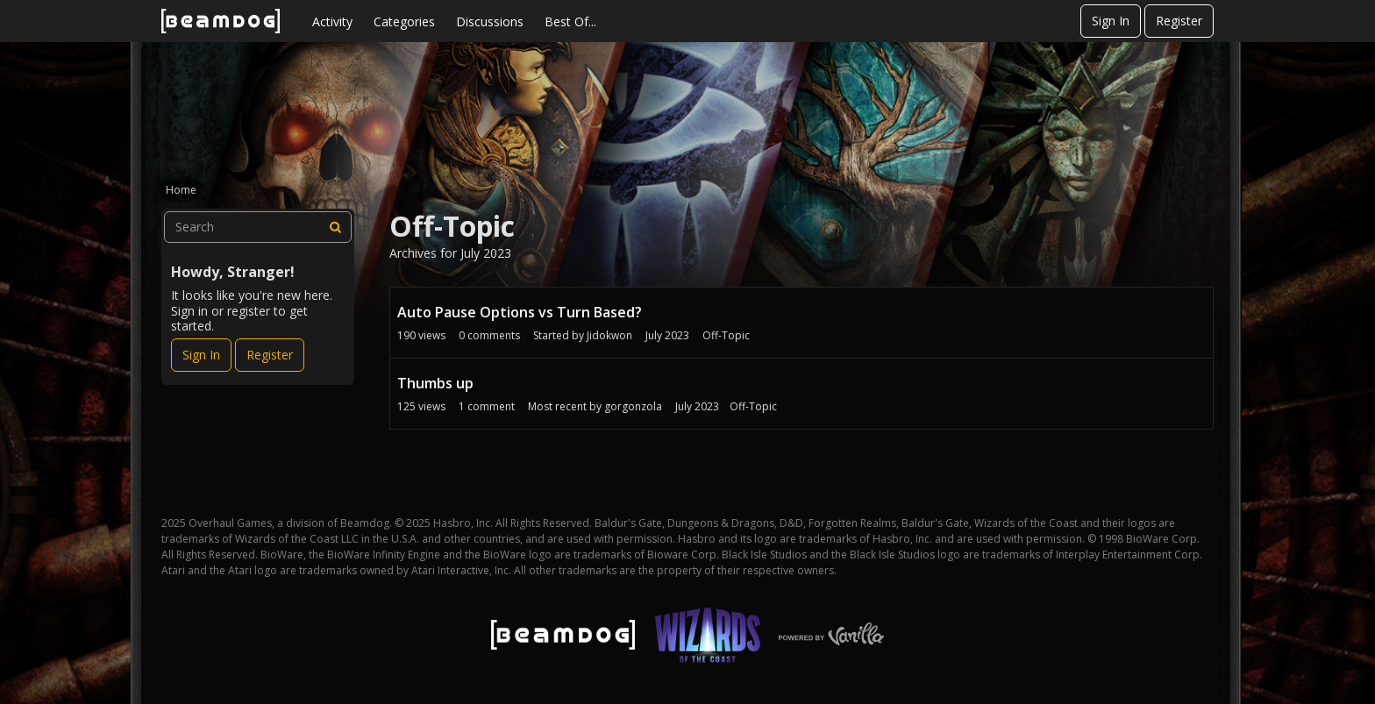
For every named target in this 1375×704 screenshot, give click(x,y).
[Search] (336, 227)
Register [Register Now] (269, 354)
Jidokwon (609, 335)
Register (1179, 20)
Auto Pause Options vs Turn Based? (519, 312)
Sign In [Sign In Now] (201, 354)
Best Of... (570, 21)
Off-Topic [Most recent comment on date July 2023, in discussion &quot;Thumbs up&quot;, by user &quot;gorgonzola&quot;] (753, 406)
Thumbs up (435, 383)
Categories (404, 21)
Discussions (490, 21)
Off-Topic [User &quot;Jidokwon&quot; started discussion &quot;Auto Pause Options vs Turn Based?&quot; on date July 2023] (726, 335)
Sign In (1110, 20)
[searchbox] (258, 227)
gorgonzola (633, 406)
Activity (332, 21)
